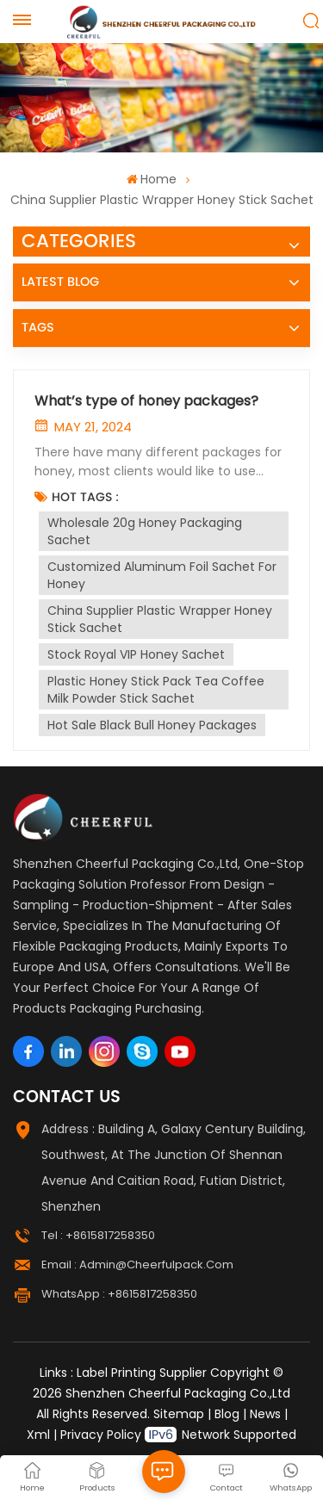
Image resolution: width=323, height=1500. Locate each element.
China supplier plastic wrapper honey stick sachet (159, 619)
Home (152, 179)
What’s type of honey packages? (146, 401)
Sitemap (178, 1414)
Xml (38, 1434)
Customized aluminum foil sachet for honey (161, 575)
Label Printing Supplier (142, 1372)
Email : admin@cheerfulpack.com (137, 1264)
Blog (226, 1414)
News (265, 1414)
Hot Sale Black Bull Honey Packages (152, 725)
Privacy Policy (100, 1434)
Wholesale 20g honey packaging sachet (144, 531)
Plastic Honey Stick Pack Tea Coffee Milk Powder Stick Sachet (155, 690)
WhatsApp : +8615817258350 (119, 1294)
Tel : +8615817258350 (98, 1235)
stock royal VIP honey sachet (136, 654)
